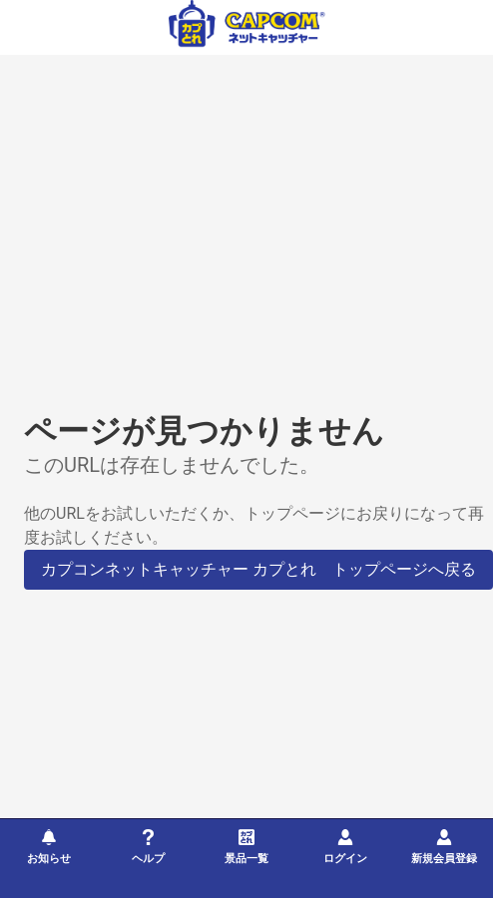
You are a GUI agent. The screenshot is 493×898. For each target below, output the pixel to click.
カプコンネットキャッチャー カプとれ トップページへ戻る (258, 569)
